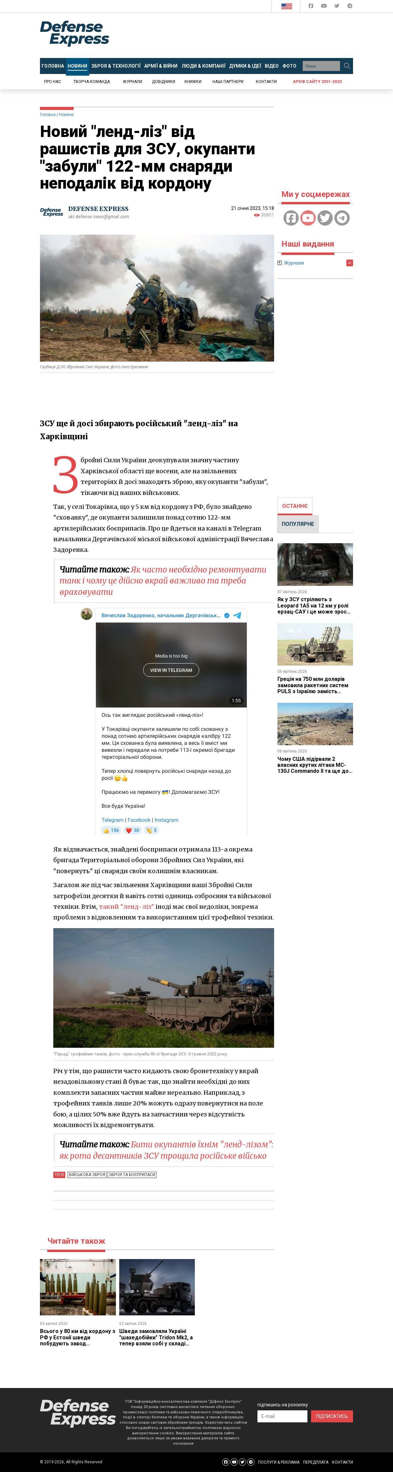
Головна (48, 114)
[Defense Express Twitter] (337, 7)
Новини (66, 114)
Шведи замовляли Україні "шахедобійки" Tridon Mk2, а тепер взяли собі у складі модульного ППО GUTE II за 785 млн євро (156, 1343)
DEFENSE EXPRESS (98, 209)
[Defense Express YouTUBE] (324, 7)
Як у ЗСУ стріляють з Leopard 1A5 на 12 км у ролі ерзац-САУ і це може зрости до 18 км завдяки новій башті (315, 611)
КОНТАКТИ (342, 1462)
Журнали (132, 81)
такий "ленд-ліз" (126, 906)
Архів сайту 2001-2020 (317, 81)
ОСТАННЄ (295, 506)
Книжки (193, 81)
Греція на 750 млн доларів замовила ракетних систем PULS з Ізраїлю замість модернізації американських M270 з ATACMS (314, 691)
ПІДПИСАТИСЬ (332, 1416)
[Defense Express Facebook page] (311, 7)
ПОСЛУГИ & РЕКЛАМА (278, 1462)
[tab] (294, 506)
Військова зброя (87, 1174)
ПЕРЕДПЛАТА (315, 1462)
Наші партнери (227, 81)
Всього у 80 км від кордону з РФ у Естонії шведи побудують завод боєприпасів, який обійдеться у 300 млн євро (77, 1343)
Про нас (52, 81)
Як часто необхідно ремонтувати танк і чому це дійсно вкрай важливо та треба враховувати (163, 581)
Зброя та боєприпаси (132, 1174)
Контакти (266, 81)
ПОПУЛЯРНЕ (298, 524)
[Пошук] (347, 66)
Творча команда (91, 81)
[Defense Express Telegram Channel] (350, 7)
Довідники (163, 81)
